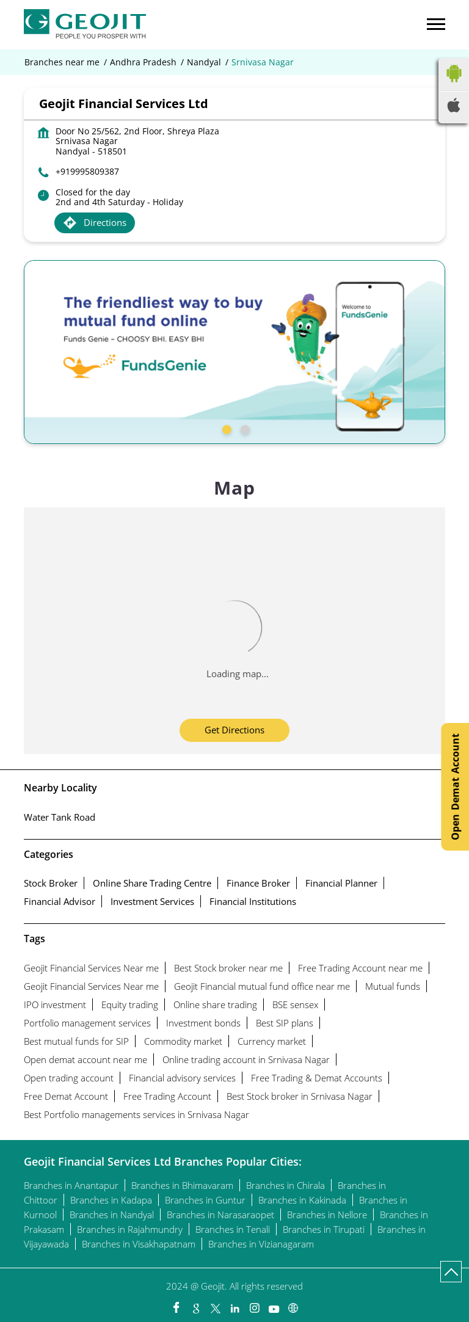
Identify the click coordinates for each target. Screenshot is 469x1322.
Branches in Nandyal (112, 1214)
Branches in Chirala (285, 1185)
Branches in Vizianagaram (261, 1244)
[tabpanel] (234, 352)
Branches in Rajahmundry (130, 1229)
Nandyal (204, 62)
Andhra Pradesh (143, 62)
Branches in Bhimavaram (182, 1185)
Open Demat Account (455, 786)
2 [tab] (244, 428)
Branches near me (62, 62)
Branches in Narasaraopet (220, 1214)
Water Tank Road (59, 817)
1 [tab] (225, 428)
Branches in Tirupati (324, 1229)
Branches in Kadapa (111, 1200)
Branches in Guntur (205, 1200)
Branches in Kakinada (302, 1200)
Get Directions (234, 730)
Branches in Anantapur (71, 1185)
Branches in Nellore (327, 1214)
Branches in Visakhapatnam (138, 1244)
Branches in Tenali (232, 1229)
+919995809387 (87, 171)
